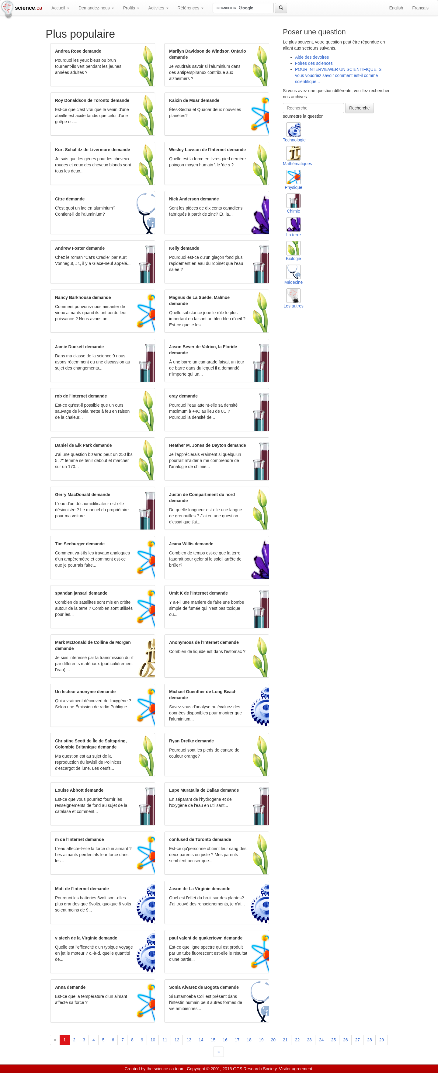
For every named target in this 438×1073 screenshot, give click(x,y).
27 (357, 1039)
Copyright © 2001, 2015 (209, 1068)
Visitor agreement (295, 1068)
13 (188, 1039)
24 (321, 1039)
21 (285, 1039)
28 (369, 1039)
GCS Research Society (254, 1068)
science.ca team (169, 1068)
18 (249, 1039)
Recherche (359, 108)
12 (177, 1039)
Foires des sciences (314, 63)
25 (333, 1039)
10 (153, 1039)
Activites (158, 7)
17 (237, 1039)
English (396, 7)
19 (261, 1039)
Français (420, 7)
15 (213, 1039)
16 (225, 1039)
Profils (131, 7)
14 (201, 1039)
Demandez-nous (96, 7)
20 (273, 1039)
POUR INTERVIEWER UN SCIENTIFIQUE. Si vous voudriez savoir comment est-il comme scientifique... (339, 75)
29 (381, 1039)
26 (345, 1039)
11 (164, 1039)
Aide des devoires (312, 57)
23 (309, 1039)
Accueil (60, 7)
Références (190, 7)
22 (297, 1039)
